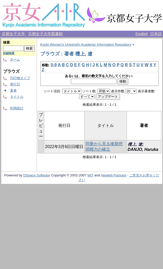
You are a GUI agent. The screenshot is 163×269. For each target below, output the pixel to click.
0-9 (54, 65)
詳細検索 (8, 53)
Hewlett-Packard (113, 175)
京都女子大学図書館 (45, 34)
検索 (6, 42)
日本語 (156, 34)
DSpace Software (36, 175)
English (141, 34)
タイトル (16, 97)
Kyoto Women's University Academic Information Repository (85, 44)
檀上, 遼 (135, 144)
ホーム (15, 59)
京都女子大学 (14, 34)
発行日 (15, 84)
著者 (13, 90)
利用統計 (16, 108)
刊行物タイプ (20, 78)
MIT (90, 175)
